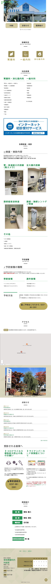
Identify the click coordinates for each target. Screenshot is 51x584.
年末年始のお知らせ (9, 435)
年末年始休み (7, 407)
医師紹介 (39, 25)
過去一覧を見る (44, 440)
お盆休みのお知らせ (9, 414)
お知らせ (25, 25)
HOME (11, 25)
